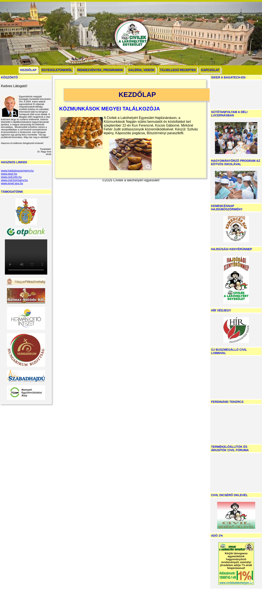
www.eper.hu (9, 173)
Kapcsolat (210, 70)
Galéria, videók (141, 70)
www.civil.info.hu (11, 177)
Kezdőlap (28, 70)
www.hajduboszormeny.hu (17, 170)
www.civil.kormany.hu (14, 180)
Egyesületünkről (57, 70)
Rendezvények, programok (100, 70)
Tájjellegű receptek (178, 70)
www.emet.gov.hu (12, 183)
